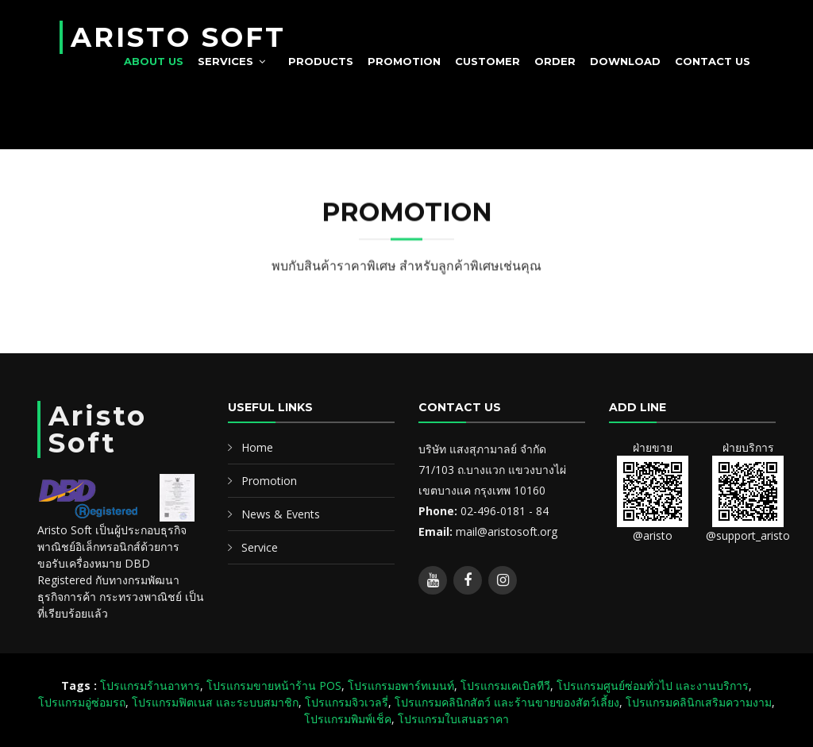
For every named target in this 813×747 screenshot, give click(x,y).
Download (625, 61)
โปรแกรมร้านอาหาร (150, 685)
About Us (153, 61)
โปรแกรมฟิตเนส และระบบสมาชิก (215, 702)
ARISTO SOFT (178, 37)
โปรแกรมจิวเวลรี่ (346, 702)
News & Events (280, 514)
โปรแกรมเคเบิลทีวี (505, 685)
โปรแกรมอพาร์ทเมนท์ (401, 685)
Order (555, 61)
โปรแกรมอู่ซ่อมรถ (81, 702)
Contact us (712, 61)
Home (257, 447)
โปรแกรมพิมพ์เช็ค (347, 718)
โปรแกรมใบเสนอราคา (453, 718)
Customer (487, 61)
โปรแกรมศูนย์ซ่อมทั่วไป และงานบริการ (653, 685)
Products (320, 61)
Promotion (404, 61)
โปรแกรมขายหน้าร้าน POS (273, 685)
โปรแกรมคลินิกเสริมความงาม (699, 702)
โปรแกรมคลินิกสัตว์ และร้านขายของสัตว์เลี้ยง (507, 702)
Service (259, 547)
